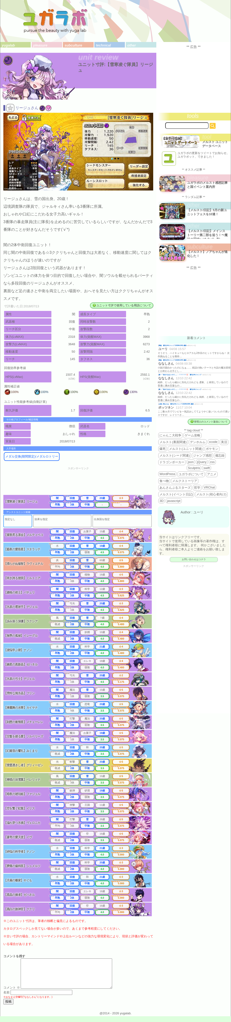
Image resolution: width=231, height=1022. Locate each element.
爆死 (162, 449)
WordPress (167, 474)
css (212, 462)
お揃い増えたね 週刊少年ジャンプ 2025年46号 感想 (176, 404)
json (191, 462)
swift (206, 468)
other (131, 45)
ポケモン (212, 449)
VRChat (209, 487)
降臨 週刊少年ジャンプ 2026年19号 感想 (172, 345)
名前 (6, 998)
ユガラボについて (191, 474)
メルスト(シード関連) (174, 455)
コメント (11, 993)
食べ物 (164, 481)
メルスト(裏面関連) (173, 442)
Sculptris (194, 468)
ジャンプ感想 (202, 455)
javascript (173, 501)
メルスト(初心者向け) (211, 494)
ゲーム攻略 (192, 435)
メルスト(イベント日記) (176, 494)
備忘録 (220, 455)
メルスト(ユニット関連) (185, 449)
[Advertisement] (81, 482)
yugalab (8, 45)
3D (161, 501)
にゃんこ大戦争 (170, 435)
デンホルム (198, 442)
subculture (73, 45)
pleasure (40, 45)
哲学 (197, 487)
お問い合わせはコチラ (194, 559)
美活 (224, 442)
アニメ (211, 474)
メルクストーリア (184, 481)
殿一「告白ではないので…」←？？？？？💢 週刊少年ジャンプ (180, 374)
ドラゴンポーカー (171, 462)
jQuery (202, 462)
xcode (213, 442)
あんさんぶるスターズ (175, 487)
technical (103, 45)
